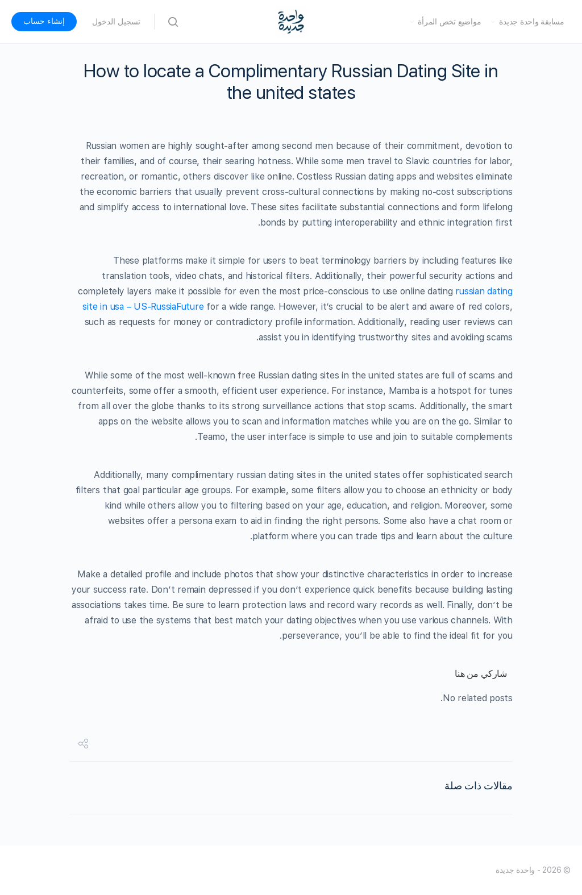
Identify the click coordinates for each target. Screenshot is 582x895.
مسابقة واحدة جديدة (531, 21)
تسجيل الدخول (116, 21)
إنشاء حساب (44, 21)
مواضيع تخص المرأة (449, 21)
